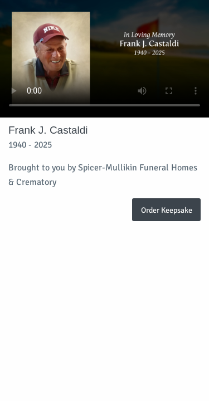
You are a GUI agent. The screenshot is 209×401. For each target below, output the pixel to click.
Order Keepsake (166, 210)
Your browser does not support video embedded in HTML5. (104, 59)
